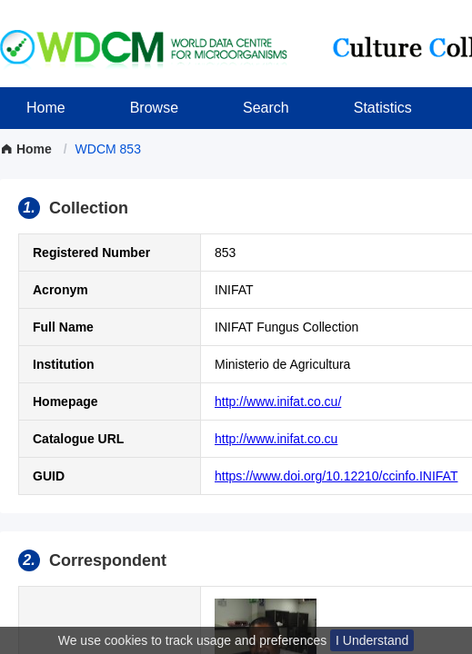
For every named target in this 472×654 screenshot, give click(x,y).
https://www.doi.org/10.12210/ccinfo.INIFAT (336, 476)
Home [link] (27, 149)
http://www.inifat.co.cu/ (278, 401)
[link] (108, 149)
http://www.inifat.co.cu (276, 438)
